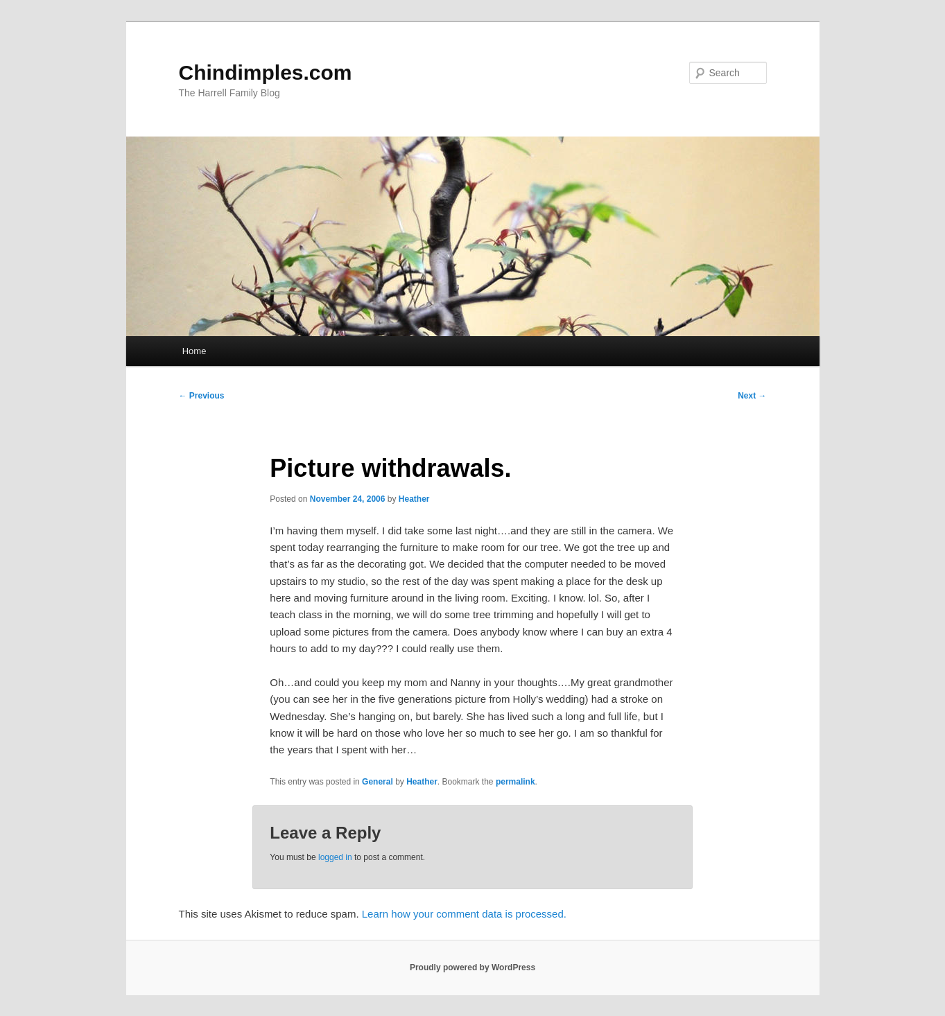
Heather (414, 499)
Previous (202, 396)
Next (752, 396)
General (377, 782)
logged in (335, 857)
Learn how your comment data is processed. (464, 914)
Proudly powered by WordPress (472, 967)
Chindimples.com (265, 72)
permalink (515, 782)
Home (194, 351)
